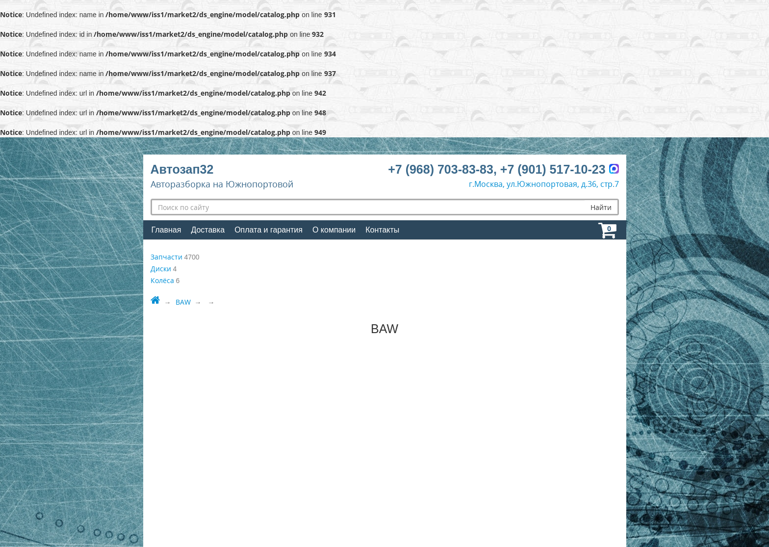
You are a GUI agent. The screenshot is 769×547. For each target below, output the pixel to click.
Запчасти (166, 256)
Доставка (208, 230)
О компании (334, 230)
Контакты (382, 230)
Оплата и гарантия (268, 230)
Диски (161, 268)
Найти (601, 207)
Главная (166, 230)
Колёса (162, 280)
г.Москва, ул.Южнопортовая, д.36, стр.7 (544, 184)
